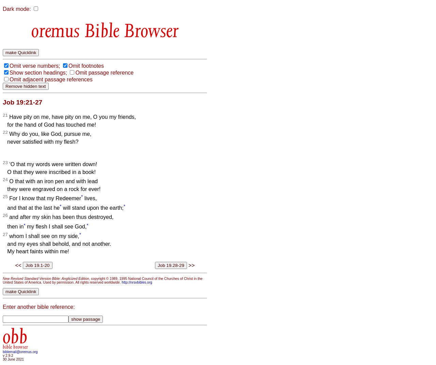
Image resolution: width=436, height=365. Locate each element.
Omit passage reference (104, 73)
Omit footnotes (86, 66)
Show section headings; (38, 73)
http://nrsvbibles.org (137, 282)
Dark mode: (17, 9)
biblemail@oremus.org (20, 352)
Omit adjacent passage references (51, 79)
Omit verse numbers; (35, 66)
